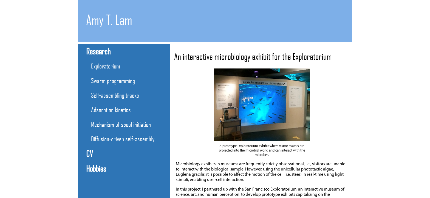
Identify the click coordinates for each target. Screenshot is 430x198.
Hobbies (96, 168)
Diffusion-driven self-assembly (122, 139)
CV (89, 153)
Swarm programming (113, 80)
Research (98, 51)
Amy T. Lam (109, 20)
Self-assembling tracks (115, 95)
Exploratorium (105, 66)
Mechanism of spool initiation (121, 124)
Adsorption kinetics (111, 110)
